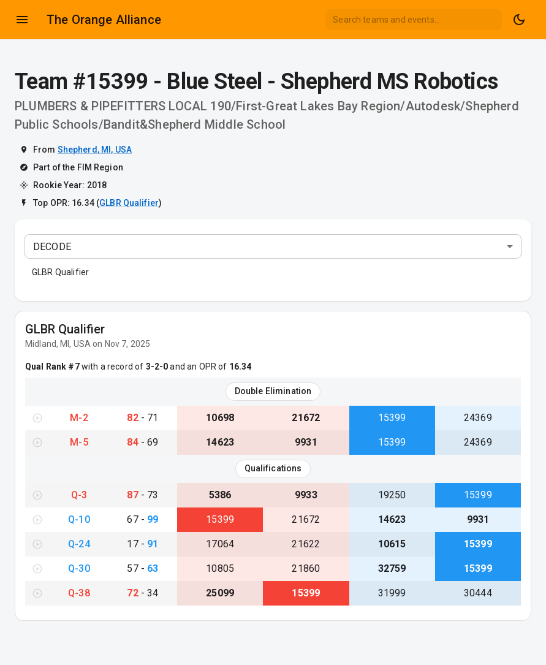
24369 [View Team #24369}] (478, 418)
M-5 (79, 442)
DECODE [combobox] (52, 247)
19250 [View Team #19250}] (392, 495)
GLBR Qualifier (129, 203)
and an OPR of (209, 366)
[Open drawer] (22, 19)
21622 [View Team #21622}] (306, 544)
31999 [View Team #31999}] (392, 593)
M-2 (79, 418)
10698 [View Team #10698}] (220, 418)
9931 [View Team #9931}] (306, 442)
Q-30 (79, 568)
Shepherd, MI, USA (95, 149)
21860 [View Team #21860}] (306, 568)
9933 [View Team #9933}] (306, 495)
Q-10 (79, 519)
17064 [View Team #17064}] (220, 544)
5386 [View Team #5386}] (220, 495)
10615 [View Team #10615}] (392, 544)
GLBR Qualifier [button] (60, 272)
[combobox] (413, 19)
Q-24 (79, 544)
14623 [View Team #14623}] (220, 442)
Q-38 (79, 593)
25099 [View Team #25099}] (220, 593)
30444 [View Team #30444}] (478, 593)
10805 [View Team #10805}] (220, 568)
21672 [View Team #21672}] (306, 418)
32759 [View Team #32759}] (392, 568)
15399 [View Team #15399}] (392, 418)
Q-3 (79, 495)
